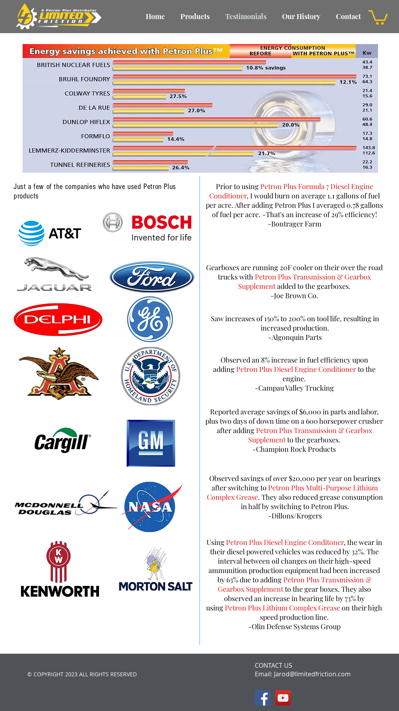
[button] (378, 17)
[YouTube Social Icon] (283, 698)
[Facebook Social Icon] (262, 698)
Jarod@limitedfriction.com (312, 674)
